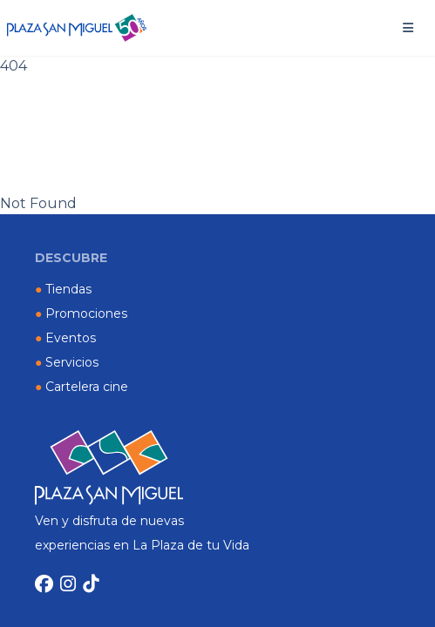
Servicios (67, 362)
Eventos (65, 338)
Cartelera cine (81, 386)
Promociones (81, 313)
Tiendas (63, 289)
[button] (408, 28)
